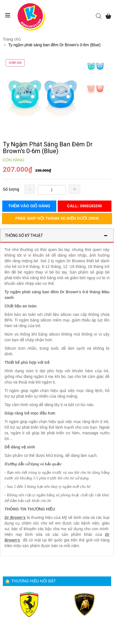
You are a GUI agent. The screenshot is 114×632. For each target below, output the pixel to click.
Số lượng (11, 189)
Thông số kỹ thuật (24, 235)
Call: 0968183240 (84, 206)
